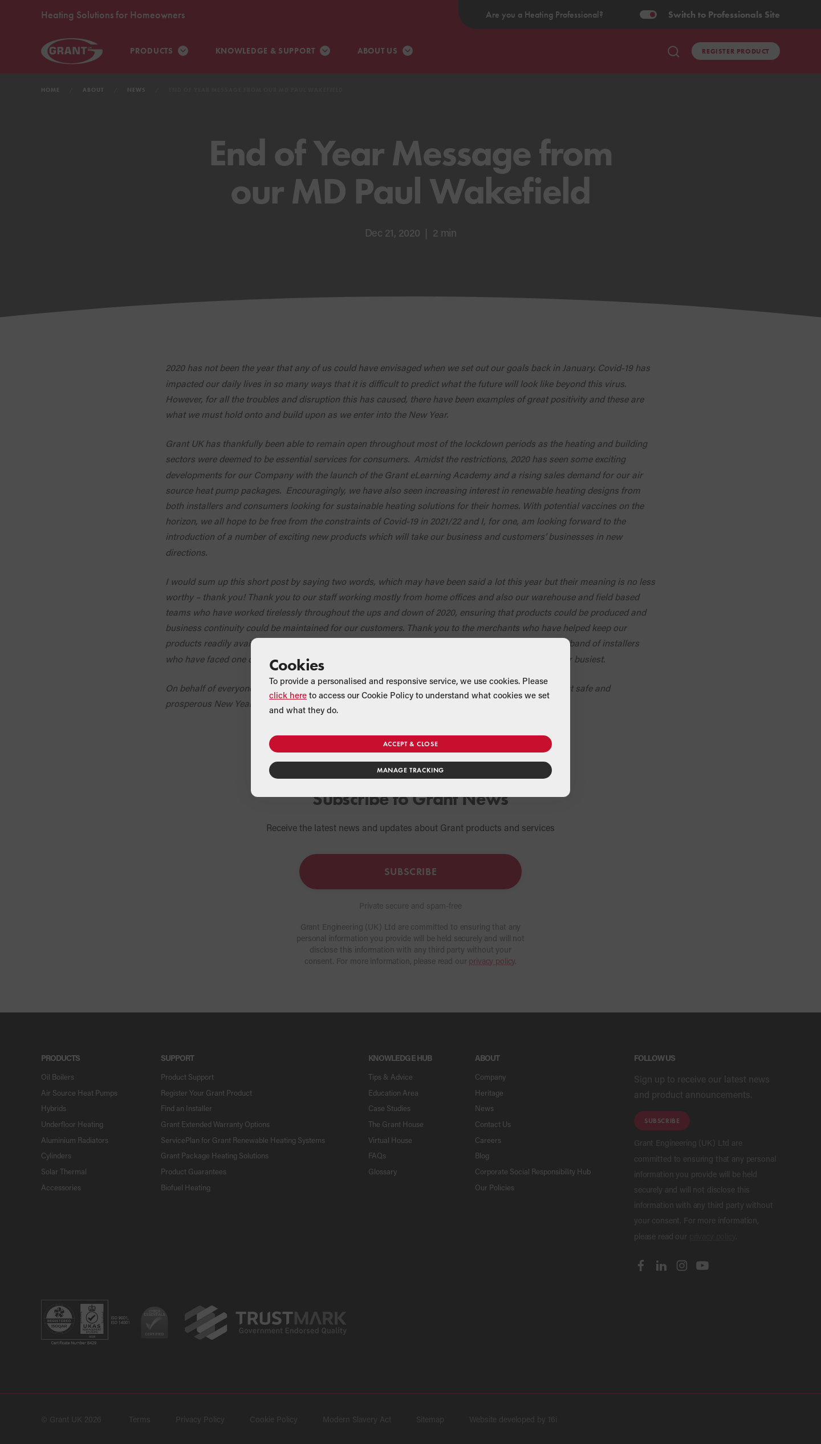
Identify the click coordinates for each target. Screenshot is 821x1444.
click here (288, 695)
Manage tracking (410, 770)
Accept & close (410, 743)
